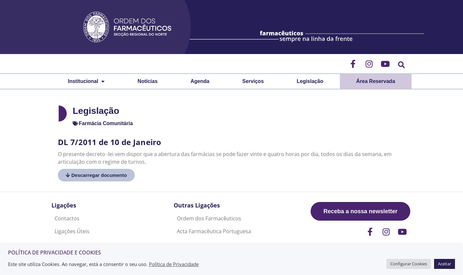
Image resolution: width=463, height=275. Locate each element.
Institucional (86, 81)
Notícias (148, 81)
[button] (401, 64)
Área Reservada (375, 81)
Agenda (200, 81)
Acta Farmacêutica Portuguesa (214, 231)
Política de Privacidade (174, 264)
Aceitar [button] (444, 264)
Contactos (67, 218)
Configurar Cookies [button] (408, 264)
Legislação (310, 81)
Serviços (253, 81)
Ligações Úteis (72, 231)
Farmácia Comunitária (106, 123)
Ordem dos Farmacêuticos (209, 218)
